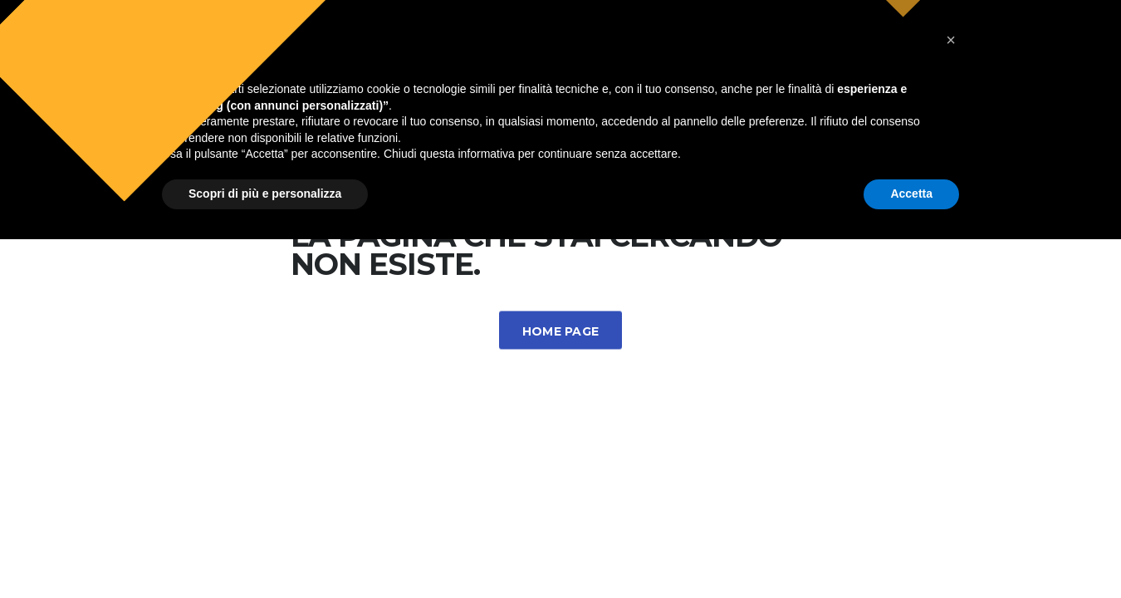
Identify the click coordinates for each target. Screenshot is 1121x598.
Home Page (561, 331)
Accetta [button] (911, 552)
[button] (950, 398)
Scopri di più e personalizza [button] (264, 552)
